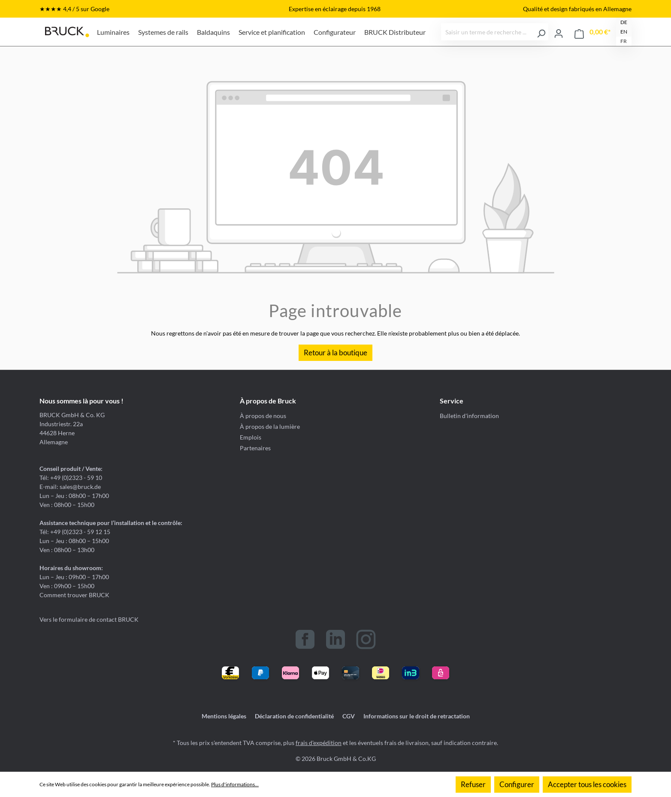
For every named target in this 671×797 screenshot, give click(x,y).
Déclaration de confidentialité (294, 716)
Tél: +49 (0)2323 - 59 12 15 (74, 531)
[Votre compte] (558, 31)
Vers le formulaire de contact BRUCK (89, 619)
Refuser (473, 784)
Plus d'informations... (235, 784)
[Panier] (592, 32)
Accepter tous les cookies (587, 784)
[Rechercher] (541, 31)
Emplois (250, 437)
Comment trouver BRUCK (74, 595)
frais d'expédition (319, 742)
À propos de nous (263, 415)
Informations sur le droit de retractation (416, 716)
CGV (348, 716)
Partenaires (255, 448)
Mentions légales (224, 716)
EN (623, 31)
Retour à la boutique (335, 352)
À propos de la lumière (270, 426)
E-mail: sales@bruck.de (70, 486)
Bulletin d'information (469, 415)
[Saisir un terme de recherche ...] (488, 31)
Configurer (516, 784)
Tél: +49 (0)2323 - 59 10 (70, 477)
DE (623, 22)
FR (623, 41)
